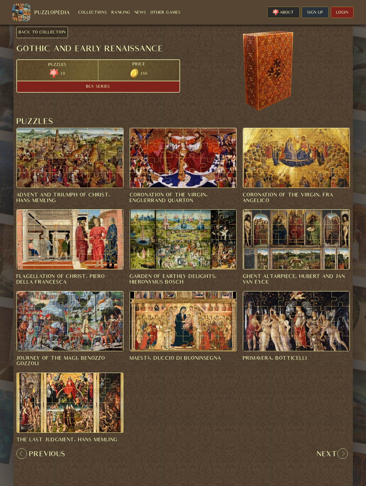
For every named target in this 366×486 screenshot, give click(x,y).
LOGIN (342, 12)
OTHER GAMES (165, 12)
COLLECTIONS (92, 12)
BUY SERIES (98, 86)
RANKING (120, 12)
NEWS (140, 12)
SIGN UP (315, 12)
